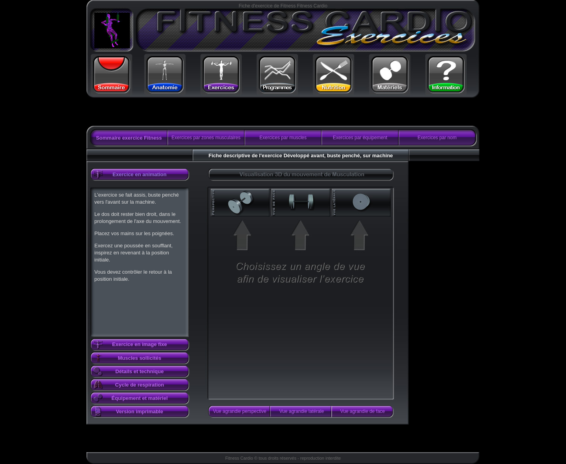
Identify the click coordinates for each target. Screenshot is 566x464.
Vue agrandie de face (362, 411)
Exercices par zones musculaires (205, 137)
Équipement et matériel (139, 398)
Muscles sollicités (140, 358)
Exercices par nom (436, 137)
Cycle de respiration (139, 385)
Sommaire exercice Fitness (129, 138)
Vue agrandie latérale (301, 411)
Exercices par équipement (360, 137)
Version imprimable (139, 411)
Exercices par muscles (283, 137)
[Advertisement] (186, 112)
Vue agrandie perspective (239, 411)
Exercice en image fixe (139, 344)
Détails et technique (140, 371)
